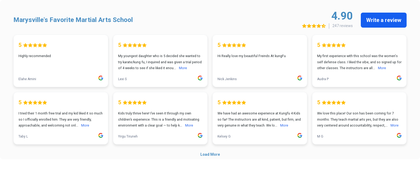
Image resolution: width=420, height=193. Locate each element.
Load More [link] (210, 154)
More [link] (183, 68)
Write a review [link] (383, 20)
